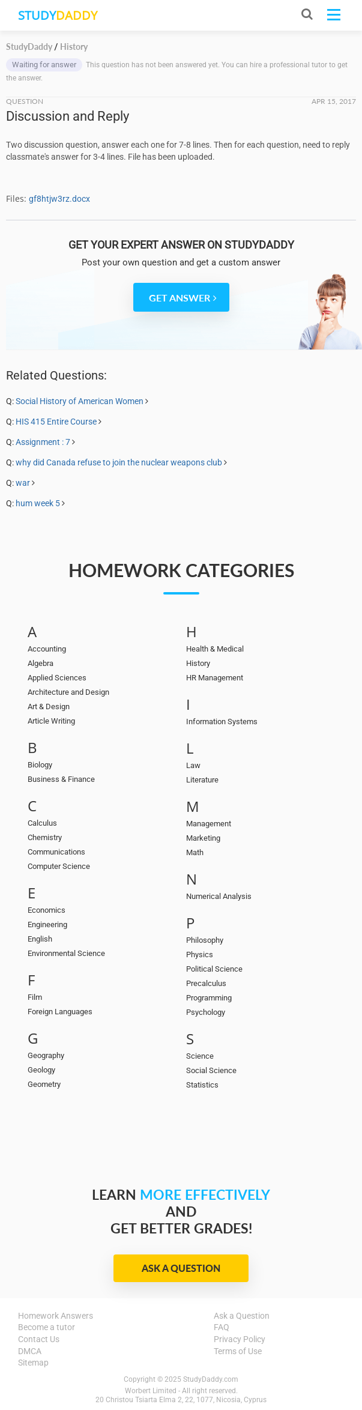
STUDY (57, 15)
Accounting (47, 648)
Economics (46, 910)
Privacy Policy (239, 1339)
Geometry (44, 1084)
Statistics (202, 1084)
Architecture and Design (68, 692)
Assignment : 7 (43, 442)
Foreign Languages (60, 1011)
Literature (202, 779)
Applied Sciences (57, 677)
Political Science (214, 968)
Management (208, 823)
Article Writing (51, 720)
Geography (46, 1055)
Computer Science (59, 866)
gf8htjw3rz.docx (59, 199)
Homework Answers (55, 1316)
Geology (41, 1069)
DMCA (29, 1351)
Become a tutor (46, 1327)
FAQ (221, 1327)
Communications (56, 851)
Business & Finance (61, 779)
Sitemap (33, 1362)
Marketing (203, 838)
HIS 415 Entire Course (56, 421)
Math (195, 852)
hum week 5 (38, 503)
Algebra (40, 663)
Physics (199, 954)
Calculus (42, 823)
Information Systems (222, 721)
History (198, 663)
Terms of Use (238, 1351)
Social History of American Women (79, 401)
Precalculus (206, 983)
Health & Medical (215, 648)
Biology (40, 764)
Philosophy (204, 940)
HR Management (214, 677)
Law (193, 765)
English (40, 938)
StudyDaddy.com (210, 1379)
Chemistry (45, 837)
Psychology (205, 1012)
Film (35, 997)
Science (200, 1056)
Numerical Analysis (219, 896)
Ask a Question (181, 1268)
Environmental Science (66, 953)
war (23, 483)
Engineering (47, 924)
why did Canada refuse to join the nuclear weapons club (119, 462)
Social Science (211, 1070)
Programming (209, 997)
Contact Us (38, 1339)
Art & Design (49, 706)
